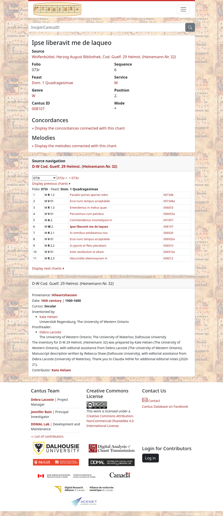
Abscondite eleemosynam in (88, 258)
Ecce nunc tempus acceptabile (90, 201)
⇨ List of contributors (47, 436)
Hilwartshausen (64, 295)
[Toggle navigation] (183, 9)
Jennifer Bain (42, 412)
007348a (169, 201)
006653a (169, 214)
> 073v (74, 178)
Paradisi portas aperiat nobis (89, 195)
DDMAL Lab (40, 424)
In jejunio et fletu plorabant (88, 246)
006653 (168, 208)
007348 (168, 195)
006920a (169, 239)
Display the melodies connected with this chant (75, 145)
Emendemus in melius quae (88, 208)
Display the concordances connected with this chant (80, 128)
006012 (168, 258)
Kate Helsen (49, 317)
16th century (51, 300)
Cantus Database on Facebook (165, 406)
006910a (169, 252)
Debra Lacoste (50, 332)
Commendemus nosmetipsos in (91, 220)
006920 (168, 233)
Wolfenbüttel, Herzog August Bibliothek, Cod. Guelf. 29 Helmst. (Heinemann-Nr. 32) (104, 56)
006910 (168, 246)
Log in (150, 458)
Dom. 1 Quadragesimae (52, 82)
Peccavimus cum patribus (87, 214)
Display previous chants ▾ (51, 183)
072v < (62, 178)
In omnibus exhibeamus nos (89, 233)
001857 (168, 220)
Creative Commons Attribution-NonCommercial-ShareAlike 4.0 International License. (110, 421)
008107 (38, 108)
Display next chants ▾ (48, 268)
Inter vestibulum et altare (87, 252)
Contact (151, 400)
